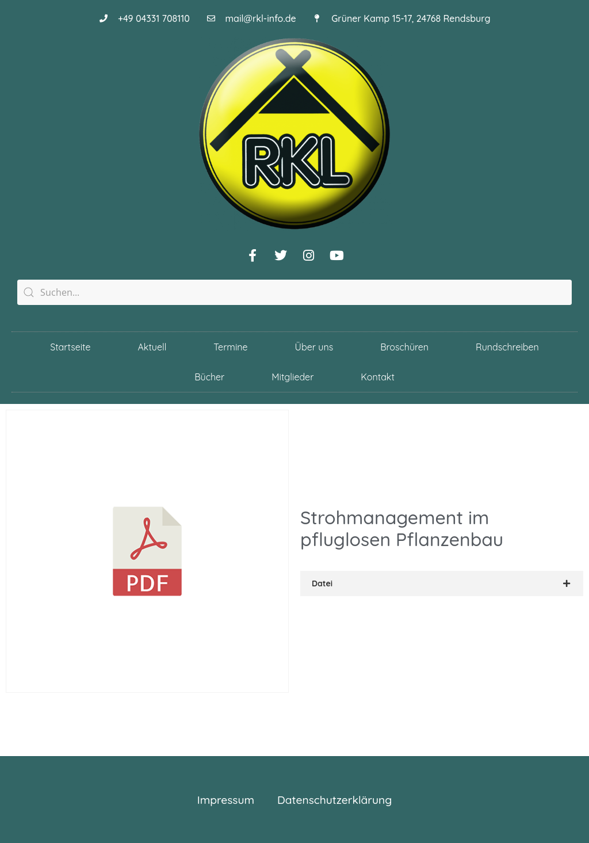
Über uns (314, 347)
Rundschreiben (507, 347)
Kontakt (377, 377)
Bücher (209, 377)
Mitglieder (292, 377)
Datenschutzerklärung (334, 800)
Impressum (225, 800)
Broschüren (404, 347)
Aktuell (152, 347)
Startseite (70, 347)
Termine (230, 347)
